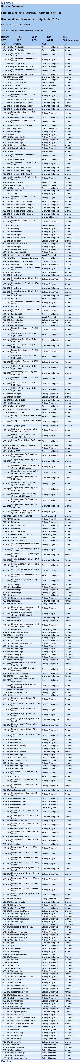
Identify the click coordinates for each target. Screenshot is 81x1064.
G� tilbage (7, 3)
